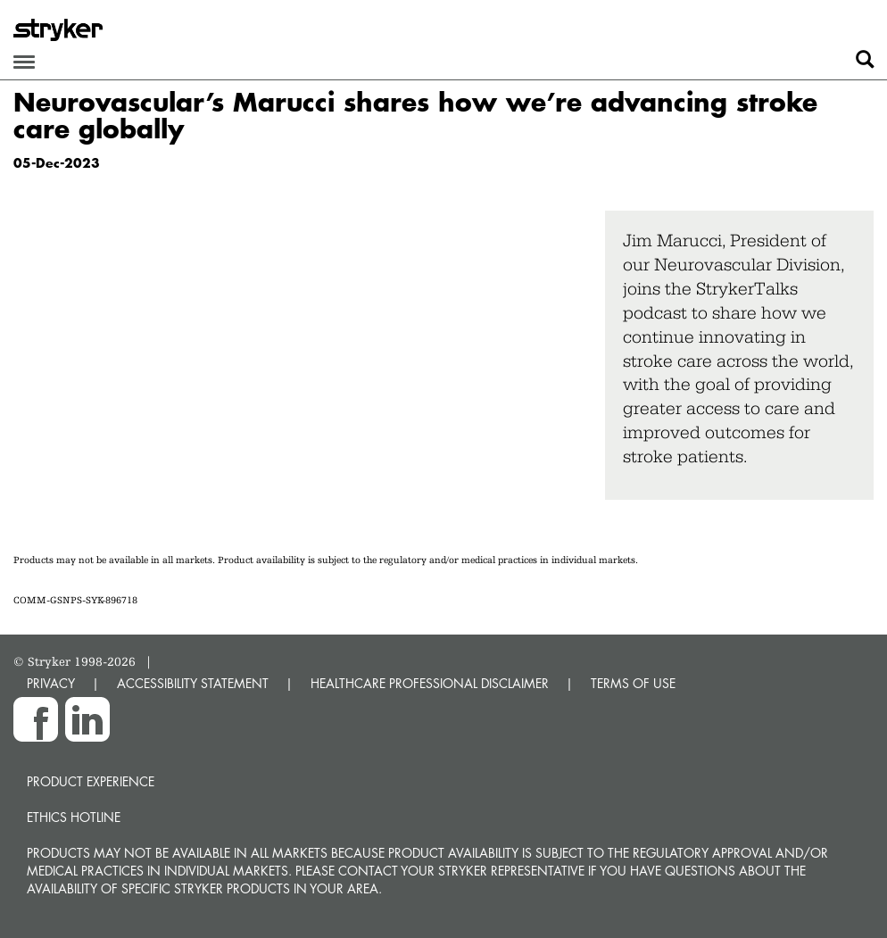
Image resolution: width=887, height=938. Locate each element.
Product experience (90, 781)
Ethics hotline (73, 817)
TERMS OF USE (633, 683)
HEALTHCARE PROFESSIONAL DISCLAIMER (430, 683)
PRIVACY (51, 683)
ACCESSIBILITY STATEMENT (193, 683)
